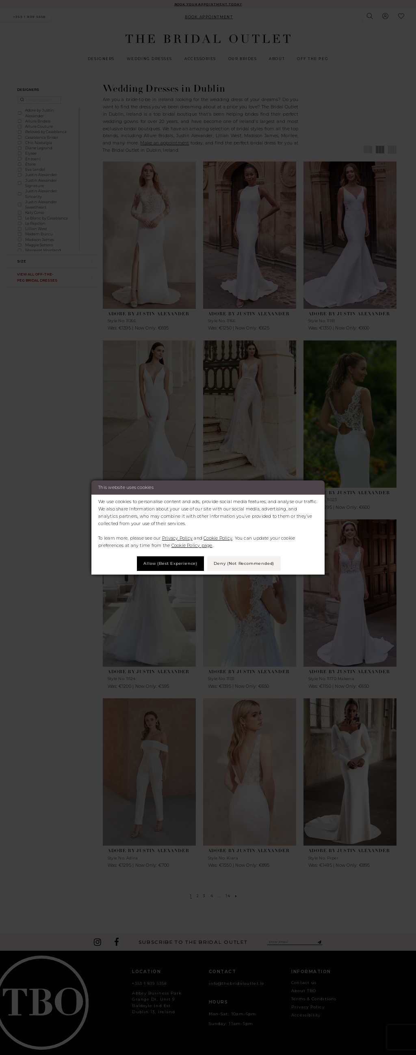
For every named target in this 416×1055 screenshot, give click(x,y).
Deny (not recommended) (246, 563)
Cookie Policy (218, 537)
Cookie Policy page (191, 544)
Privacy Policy (177, 537)
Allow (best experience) (168, 563)
